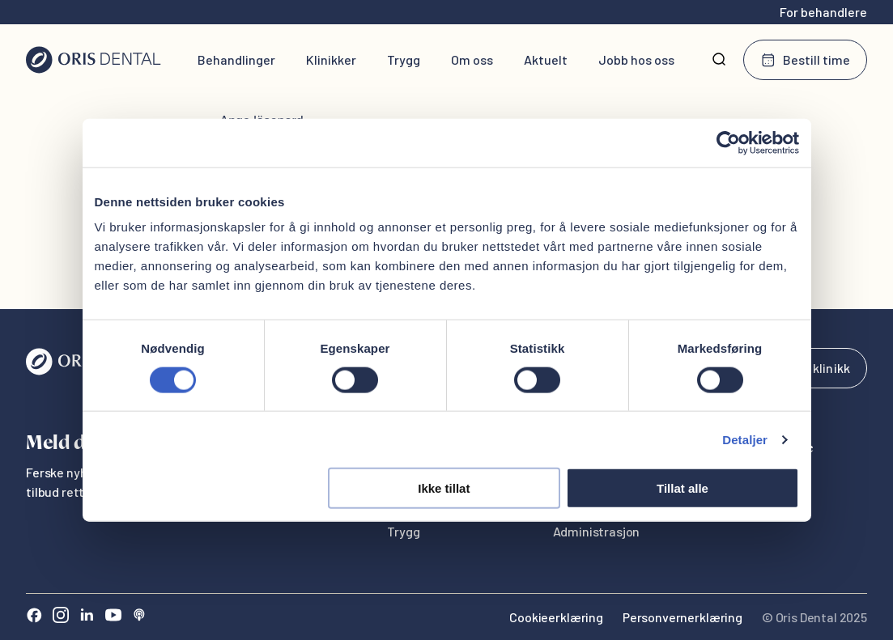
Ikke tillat (444, 488)
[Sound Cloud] (139, 617)
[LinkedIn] (87, 617)
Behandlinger (236, 59)
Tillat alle (682, 488)
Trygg (403, 59)
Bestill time (805, 60)
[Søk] (719, 60)
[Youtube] (113, 617)
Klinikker (331, 59)
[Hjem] (93, 60)
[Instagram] (61, 617)
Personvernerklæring (682, 617)
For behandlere (823, 11)
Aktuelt (546, 59)
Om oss (472, 59)
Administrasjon (596, 531)
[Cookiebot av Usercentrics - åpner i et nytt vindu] (728, 142)
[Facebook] (34, 617)
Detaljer (745, 439)
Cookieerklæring (556, 617)
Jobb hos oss (636, 59)
